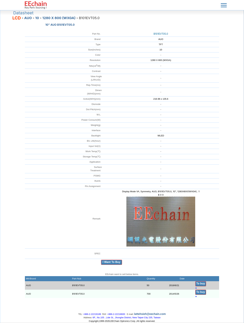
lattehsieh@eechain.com (150, 314)
